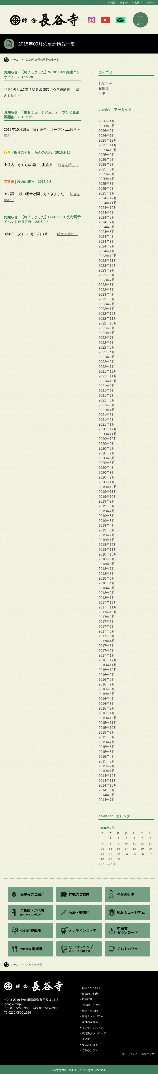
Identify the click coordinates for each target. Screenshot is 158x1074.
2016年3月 (106, 704)
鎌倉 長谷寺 (44, 20)
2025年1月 (106, 193)
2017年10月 (107, 612)
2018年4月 (106, 583)
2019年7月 (106, 511)
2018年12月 (107, 545)
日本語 (111, 2)
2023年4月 (106, 294)
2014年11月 (107, 781)
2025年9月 (106, 155)
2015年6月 (106, 747)
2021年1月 (106, 424)
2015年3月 (106, 761)
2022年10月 (107, 323)
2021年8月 (106, 391)
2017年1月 (106, 655)
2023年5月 (106, 290)
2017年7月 (106, 627)
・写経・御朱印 (88, 1010)
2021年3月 (106, 415)
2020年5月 (106, 463)
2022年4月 (106, 352)
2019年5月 (106, 521)
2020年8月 (106, 448)
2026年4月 (106, 121)
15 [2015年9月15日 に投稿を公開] (110, 848)
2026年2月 (106, 131)
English (123, 2)
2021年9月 (106, 386)
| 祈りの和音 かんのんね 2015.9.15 (37, 152)
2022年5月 (106, 347)
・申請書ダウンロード (92, 1033)
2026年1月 (106, 136)
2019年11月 (107, 492)
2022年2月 (106, 362)
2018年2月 (106, 593)
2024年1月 (106, 251)
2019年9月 (106, 501)
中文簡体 (137, 2)
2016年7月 (106, 684)
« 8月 (101, 863)
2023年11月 (107, 261)
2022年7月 (106, 338)
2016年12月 (107, 660)
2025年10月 (107, 150)
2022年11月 (107, 318)
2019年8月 (106, 506)
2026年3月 (106, 126)
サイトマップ (129, 1053)
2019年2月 (106, 535)
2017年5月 (106, 636)
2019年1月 (106, 540)
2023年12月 (107, 256)
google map (13, 1004)
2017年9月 (106, 617)
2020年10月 (107, 439)
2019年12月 (107, 487)
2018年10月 (107, 554)
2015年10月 (107, 728)
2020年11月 (107, 434)
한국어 (150, 2)
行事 (101, 93)
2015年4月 (106, 756)
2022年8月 (106, 333)
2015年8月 (106, 737)
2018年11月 (107, 550)
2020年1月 (106, 482)
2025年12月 (107, 140)
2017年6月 (106, 631)
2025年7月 (106, 164)
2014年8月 (106, 795)
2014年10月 (107, 785)
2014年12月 (107, 776)
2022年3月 (106, 357)
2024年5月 (106, 232)
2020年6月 (106, 458)
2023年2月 (106, 304)
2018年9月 (106, 559)
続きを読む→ (68, 165)
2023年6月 (106, 285)
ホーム (15, 59)
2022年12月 (107, 314)
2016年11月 (107, 665)
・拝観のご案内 (88, 993)
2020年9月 (106, 444)
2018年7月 (106, 569)
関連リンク (148, 1053)
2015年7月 (106, 742)
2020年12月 (107, 429)
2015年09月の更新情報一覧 (42, 59)
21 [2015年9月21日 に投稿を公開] (102, 854)
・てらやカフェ (88, 1050)
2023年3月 (106, 299)
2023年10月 (107, 266)
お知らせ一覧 (34, 964)
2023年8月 (106, 275)
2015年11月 (107, 723)
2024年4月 (106, 236)
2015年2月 (106, 766)
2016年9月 (106, 675)
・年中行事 (86, 999)
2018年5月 (106, 578)
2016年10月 (107, 670)
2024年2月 (106, 246)
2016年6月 (106, 689)
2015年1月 (106, 771)
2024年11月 (107, 203)
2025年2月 (106, 189)
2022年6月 (106, 343)
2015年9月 (106, 732)
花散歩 (103, 88)
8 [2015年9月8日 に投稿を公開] (110, 843)
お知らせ (105, 84)
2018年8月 (106, 564)
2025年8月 (106, 159)
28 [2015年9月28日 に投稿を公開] (102, 859)
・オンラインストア (91, 1027)
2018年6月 (106, 574)
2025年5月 (106, 174)
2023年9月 (106, 270)
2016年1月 (106, 713)
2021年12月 (107, 371)
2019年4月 (106, 525)
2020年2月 (106, 477)
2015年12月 (107, 718)
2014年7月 (106, 800)
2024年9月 (106, 213)
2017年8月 (106, 622)
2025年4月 (106, 179)
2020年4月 (106, 468)
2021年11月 (107, 376)
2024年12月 (107, 198)
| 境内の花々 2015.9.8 (27, 182)
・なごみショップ (90, 1044)
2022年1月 (106, 367)
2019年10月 (107, 497)
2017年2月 (106, 651)
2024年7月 (106, 222)
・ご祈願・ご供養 (90, 1005)
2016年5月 (106, 694)
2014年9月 (106, 790)
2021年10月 (107, 381)
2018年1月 (106, 598)
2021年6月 (106, 400)
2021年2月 (106, 420)
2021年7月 (106, 395)
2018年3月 (106, 588)
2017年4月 (106, 641)
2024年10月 (107, 208)
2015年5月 (106, 752)
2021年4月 (106, 410)
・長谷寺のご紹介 (90, 988)
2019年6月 (106, 516)
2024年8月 (106, 217)
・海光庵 (84, 1039)
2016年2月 (106, 708)
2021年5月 (106, 405)
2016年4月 (106, 699)
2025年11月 (107, 145)
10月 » (111, 863)
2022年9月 (106, 328)
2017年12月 (107, 602)
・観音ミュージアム (91, 1016)
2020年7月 (106, 453)
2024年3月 (106, 241)
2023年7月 (106, 280)
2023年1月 (106, 309)
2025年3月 (106, 184)
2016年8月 (106, 679)
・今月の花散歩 (88, 1022)
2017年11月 (107, 607)
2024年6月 (106, 227)
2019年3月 (106, 530)
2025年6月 (106, 169)
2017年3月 (106, 646)
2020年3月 (106, 473)
